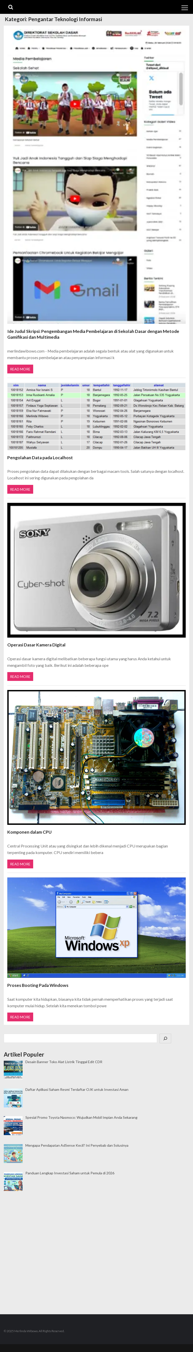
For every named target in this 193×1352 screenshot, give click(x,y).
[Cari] (165, 1037)
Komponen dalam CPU (29, 831)
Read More (20, 369)
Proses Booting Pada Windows (37, 984)
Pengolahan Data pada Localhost (40, 457)
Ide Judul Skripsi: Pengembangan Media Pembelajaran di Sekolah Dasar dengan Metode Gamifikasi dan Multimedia (93, 334)
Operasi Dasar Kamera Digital (36, 644)
